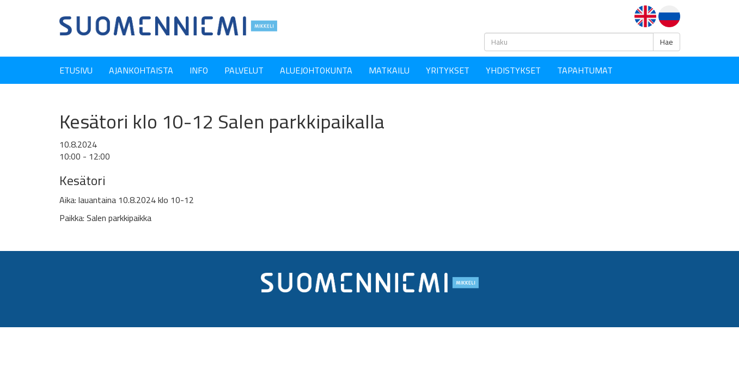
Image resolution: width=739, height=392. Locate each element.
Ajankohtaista (141, 70)
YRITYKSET (447, 70)
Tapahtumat (585, 70)
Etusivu (76, 70)
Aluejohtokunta (316, 70)
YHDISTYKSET (513, 70)
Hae (666, 42)
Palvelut (244, 70)
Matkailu (389, 70)
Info (199, 70)
